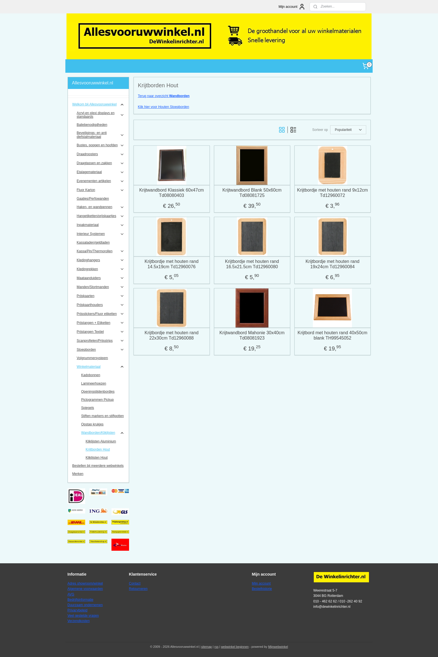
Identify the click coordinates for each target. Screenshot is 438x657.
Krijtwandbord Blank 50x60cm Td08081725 (252, 193)
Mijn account (291, 6)
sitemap (206, 646)
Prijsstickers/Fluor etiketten (101, 314)
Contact (135, 583)
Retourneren (138, 589)
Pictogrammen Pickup (97, 400)
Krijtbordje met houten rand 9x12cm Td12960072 (332, 193)
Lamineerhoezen (93, 383)
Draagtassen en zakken (101, 163)
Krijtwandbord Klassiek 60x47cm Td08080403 (171, 193)
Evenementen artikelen (101, 181)
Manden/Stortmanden (101, 287)
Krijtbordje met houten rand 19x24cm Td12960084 (332, 264)
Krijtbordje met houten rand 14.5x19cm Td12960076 (171, 264)
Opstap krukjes (92, 424)
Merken (78, 474)
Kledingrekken (101, 269)
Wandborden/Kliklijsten (103, 433)
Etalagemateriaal (101, 172)
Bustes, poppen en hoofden (101, 145)
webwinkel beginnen (235, 646)
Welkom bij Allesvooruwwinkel (98, 104)
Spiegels (87, 408)
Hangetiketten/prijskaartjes (101, 216)
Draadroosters (101, 154)
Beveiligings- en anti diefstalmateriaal (101, 134)
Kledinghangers (101, 260)
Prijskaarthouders (101, 305)
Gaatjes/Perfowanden (93, 199)
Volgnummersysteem (92, 358)
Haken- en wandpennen (101, 207)
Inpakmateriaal (101, 225)
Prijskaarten (101, 296)
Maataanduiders (101, 278)
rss (216, 646)
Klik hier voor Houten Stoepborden (163, 107)
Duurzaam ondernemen (85, 605)
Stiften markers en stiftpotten (102, 416)
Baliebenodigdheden (92, 125)
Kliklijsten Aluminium (101, 441)
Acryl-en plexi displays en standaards (101, 115)
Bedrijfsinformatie (81, 600)
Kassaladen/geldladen (93, 242)
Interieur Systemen (101, 234)
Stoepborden (101, 349)
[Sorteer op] (348, 130)
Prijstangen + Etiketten (101, 323)
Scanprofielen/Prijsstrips (101, 340)
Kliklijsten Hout (97, 458)
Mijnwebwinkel (278, 646)
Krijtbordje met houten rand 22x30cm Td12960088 (171, 335)
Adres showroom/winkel (85, 583)
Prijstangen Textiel (101, 331)
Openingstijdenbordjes (98, 392)
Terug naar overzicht (163, 96)
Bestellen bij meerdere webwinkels (98, 466)
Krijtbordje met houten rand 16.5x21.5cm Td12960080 (252, 264)
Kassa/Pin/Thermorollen (101, 251)
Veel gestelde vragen (83, 616)
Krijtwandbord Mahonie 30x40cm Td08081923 (251, 335)
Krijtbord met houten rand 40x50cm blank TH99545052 (332, 335)
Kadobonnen (90, 375)
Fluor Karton (101, 190)
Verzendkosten (79, 621)
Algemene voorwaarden (85, 589)
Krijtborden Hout (98, 449)
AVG (71, 594)
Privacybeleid (77, 610)
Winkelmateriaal (101, 366)
